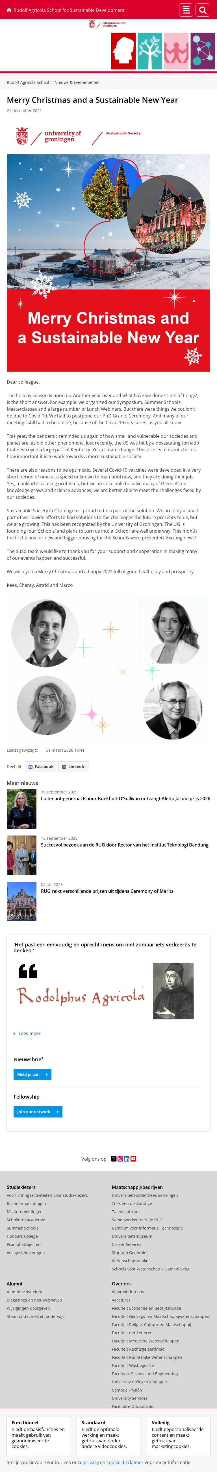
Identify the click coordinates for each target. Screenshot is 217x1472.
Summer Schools (22, 1228)
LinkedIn (74, 766)
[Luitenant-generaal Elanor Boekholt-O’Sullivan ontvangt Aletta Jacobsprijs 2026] (21, 809)
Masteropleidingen (25, 1211)
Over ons (122, 1284)
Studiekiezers (21, 1187)
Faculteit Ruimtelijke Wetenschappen (147, 1357)
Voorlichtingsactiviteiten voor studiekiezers (47, 1195)
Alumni (14, 1284)
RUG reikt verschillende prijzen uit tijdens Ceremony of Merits (107, 891)
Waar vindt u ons (128, 1291)
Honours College (22, 1236)
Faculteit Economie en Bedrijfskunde (146, 1308)
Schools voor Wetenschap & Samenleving (151, 1269)
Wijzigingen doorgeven (28, 1308)
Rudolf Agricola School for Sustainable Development (66, 10)
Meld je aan (32, 1074)
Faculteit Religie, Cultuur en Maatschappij (151, 1324)
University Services (129, 1398)
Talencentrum (125, 1211)
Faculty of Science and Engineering (145, 1373)
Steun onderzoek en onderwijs (35, 1316)
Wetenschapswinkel (130, 1260)
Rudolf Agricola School (28, 82)
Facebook (41, 766)
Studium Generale (129, 1252)
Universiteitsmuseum (132, 1236)
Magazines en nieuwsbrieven (34, 1300)
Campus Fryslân (127, 1390)
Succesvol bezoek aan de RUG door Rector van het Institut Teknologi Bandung (125, 845)
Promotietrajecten (24, 1244)
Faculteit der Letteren (132, 1332)
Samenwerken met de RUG (137, 1219)
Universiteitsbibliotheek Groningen (145, 1195)
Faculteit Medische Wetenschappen (145, 1341)
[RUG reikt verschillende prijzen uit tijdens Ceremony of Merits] (21, 901)
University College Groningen (139, 1381)
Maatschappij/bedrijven (137, 1187)
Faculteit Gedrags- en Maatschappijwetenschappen (160, 1316)
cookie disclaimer (125, 1462)
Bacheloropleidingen (26, 1203)
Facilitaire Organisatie (132, 1406)
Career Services (126, 1244)
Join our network (38, 1111)
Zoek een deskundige (132, 1203)
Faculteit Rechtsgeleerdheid (138, 1349)
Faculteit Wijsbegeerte (133, 1365)
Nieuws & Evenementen (77, 82)
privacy (91, 1462)
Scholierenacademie (26, 1219)
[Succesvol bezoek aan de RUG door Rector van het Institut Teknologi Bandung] (21, 855)
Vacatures (121, 1300)
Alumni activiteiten (24, 1291)
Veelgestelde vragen (26, 1252)
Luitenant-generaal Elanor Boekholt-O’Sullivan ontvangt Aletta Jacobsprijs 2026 (125, 798)
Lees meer (27, 1033)
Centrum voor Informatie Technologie (147, 1228)
